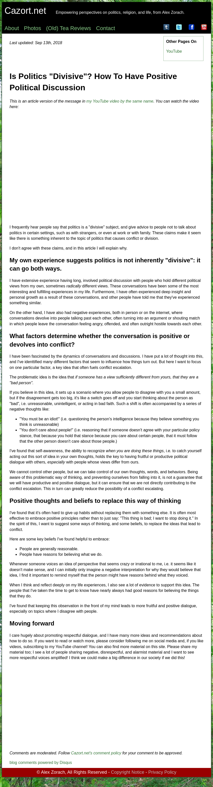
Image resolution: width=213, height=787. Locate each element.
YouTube (174, 51)
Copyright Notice (127, 772)
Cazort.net (25, 11)
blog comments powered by (41, 762)
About (12, 28)
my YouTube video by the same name (119, 101)
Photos (32, 28)
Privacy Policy (162, 772)
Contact (105, 28)
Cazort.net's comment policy (96, 753)
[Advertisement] (106, 705)
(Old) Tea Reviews (68, 28)
